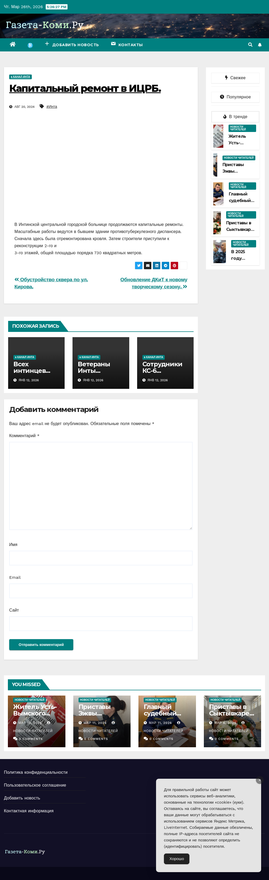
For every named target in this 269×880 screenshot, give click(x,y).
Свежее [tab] (235, 77)
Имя (13, 544)
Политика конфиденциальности (36, 772)
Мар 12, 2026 (30, 723)
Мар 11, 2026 (95, 723)
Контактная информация (29, 810)
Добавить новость (22, 798)
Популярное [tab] (235, 96)
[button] (250, 44)
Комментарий (24, 435)
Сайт (14, 610)
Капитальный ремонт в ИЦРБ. (85, 88)
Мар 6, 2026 (225, 723)
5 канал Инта (20, 76)
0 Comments (31, 739)
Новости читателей (238, 128)
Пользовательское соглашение (35, 785)
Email (15, 577)
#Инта (51, 106)
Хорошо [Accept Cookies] (176, 858)
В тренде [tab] (235, 116)
